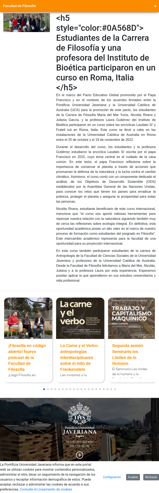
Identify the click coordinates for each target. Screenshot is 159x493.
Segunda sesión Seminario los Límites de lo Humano (127, 355)
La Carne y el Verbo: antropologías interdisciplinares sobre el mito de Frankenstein (79, 358)
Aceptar (133, 477)
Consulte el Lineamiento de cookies (46, 489)
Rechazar (151, 477)
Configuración (112, 477)
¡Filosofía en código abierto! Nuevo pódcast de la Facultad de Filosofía (27, 358)
